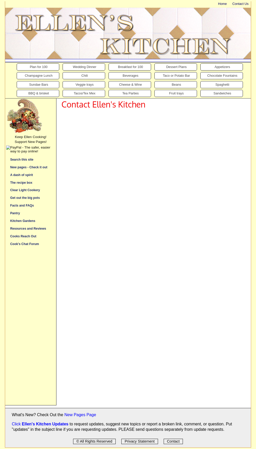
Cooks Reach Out (23, 236)
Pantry (15, 213)
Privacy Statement (140, 441)
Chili (84, 75)
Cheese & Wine (130, 84)
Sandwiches (222, 93)
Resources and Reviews (28, 228)
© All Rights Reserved (94, 441)
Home (222, 4)
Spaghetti (222, 84)
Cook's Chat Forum (24, 244)
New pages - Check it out (28, 167)
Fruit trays (176, 93)
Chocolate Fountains (222, 75)
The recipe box (21, 182)
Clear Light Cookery (25, 190)
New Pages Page (80, 415)
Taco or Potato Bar (176, 75)
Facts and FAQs (22, 205)
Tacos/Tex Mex (84, 93)
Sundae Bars (38, 84)
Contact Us (240, 4)
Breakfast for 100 (130, 67)
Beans (176, 84)
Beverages (130, 75)
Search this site (21, 159)
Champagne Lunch (39, 75)
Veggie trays (84, 84)
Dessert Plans (176, 67)
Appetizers (222, 67)
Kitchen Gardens (22, 220)
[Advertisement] (30, 328)
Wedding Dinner (84, 67)
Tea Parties (130, 93)
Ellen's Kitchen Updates (45, 424)
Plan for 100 (38, 67)
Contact (173, 441)
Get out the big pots (25, 197)
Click (17, 424)
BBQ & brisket (38, 93)
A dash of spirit (21, 175)
